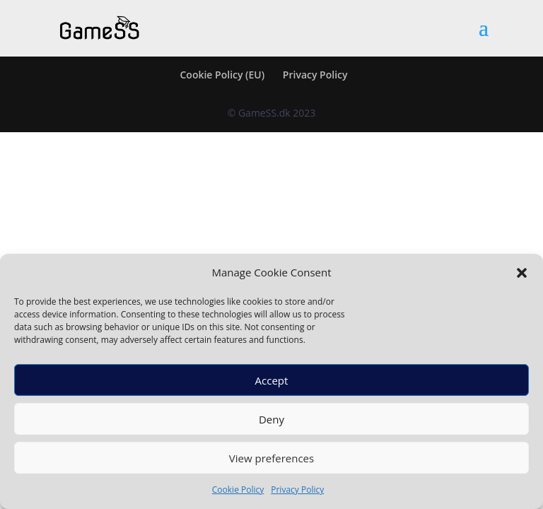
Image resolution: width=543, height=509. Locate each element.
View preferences (271, 458)
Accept (271, 380)
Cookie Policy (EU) (222, 74)
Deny (271, 419)
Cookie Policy (238, 490)
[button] (522, 273)
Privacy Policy (297, 490)
